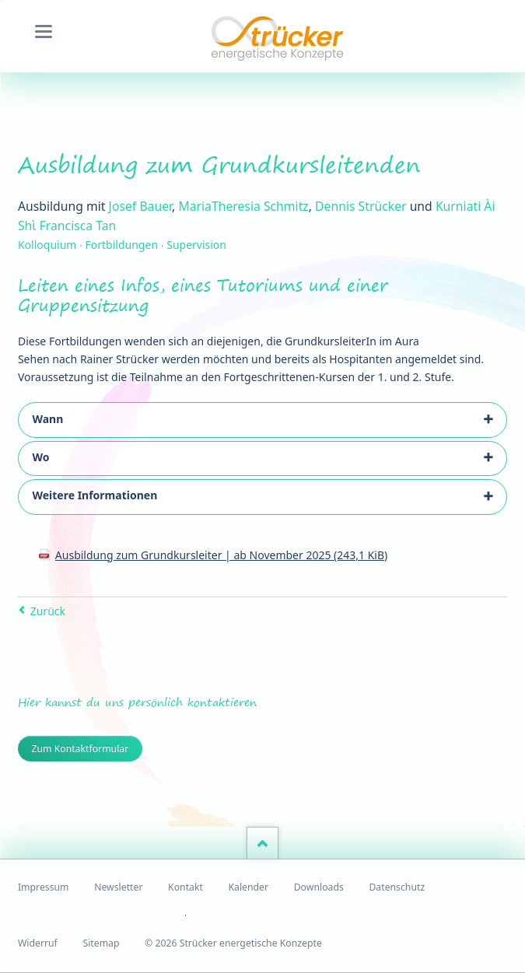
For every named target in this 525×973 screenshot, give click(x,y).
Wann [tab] (47, 418)
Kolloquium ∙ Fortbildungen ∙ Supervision (122, 244)
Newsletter (118, 887)
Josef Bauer (140, 206)
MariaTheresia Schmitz (243, 206)
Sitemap (100, 943)
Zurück (47, 611)
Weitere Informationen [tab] (94, 495)
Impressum (43, 887)
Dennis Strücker (360, 206)
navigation (43, 31)
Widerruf (38, 943)
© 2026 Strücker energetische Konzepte (233, 943)
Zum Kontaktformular (79, 748)
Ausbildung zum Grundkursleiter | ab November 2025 (221, 555)
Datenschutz (397, 887)
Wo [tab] (40, 457)
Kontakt (185, 887)
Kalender (248, 887)
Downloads (319, 887)
